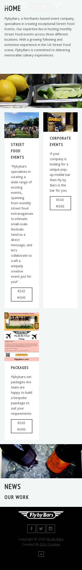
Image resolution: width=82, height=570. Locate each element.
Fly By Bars (55, 539)
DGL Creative (50, 544)
